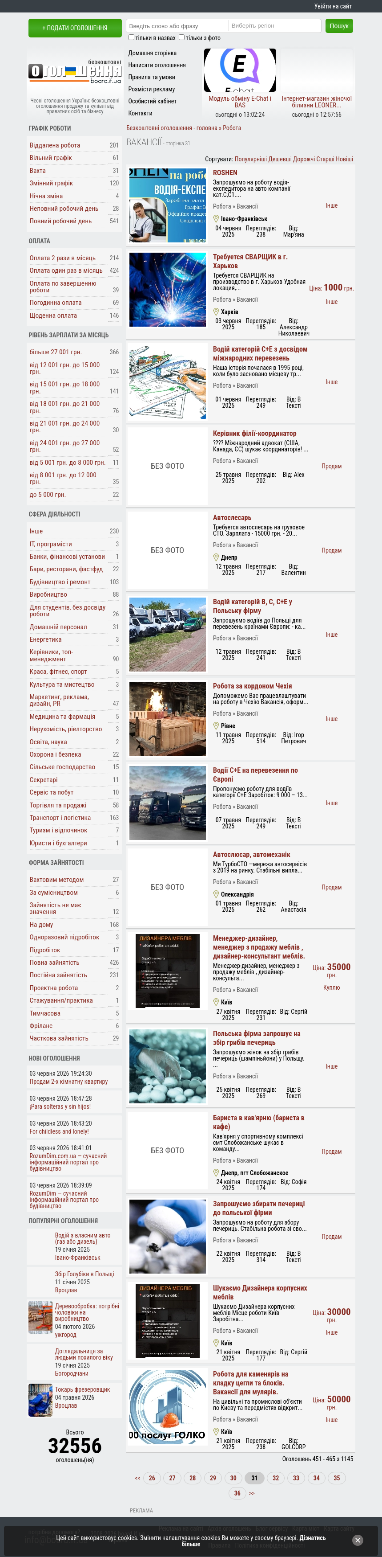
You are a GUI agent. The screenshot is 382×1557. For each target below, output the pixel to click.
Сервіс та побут (52, 792)
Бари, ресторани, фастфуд (66, 569)
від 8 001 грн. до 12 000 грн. (63, 478)
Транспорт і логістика (60, 818)
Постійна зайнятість (58, 975)
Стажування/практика (61, 1000)
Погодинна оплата (56, 303)
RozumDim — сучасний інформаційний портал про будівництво (64, 1199)
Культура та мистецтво (62, 684)
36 (237, 1493)
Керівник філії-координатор (255, 433)
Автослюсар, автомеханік (251, 854)
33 (296, 1478)
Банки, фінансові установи (67, 557)
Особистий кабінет (153, 101)
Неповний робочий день (64, 209)
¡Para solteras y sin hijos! (60, 1106)
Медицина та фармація (63, 717)
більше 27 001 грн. (56, 352)
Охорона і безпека (55, 754)
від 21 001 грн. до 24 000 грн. (65, 426)
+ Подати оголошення (74, 28)
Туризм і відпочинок (59, 830)
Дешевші (280, 159)
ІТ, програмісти (51, 544)
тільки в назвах (156, 37)
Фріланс (41, 1026)
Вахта (38, 171)
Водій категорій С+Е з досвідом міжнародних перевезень (260, 353)
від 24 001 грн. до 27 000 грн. (65, 446)
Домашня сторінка (153, 53)
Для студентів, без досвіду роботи (68, 610)
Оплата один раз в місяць (66, 270)
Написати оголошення (157, 65)
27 (172, 1478)
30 (233, 1478)
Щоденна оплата (53, 315)
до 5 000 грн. (48, 495)
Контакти (141, 113)
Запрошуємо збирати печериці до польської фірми (259, 1208)
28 (192, 1478)
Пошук (339, 25)
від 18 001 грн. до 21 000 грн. (65, 407)
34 (317, 1478)
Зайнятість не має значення (55, 908)
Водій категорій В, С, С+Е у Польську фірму (252, 606)
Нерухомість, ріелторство (66, 729)
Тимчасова (45, 1013)
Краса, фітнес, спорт (58, 672)
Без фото (167, 466)
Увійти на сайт (333, 6)
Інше (36, 531)
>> (251, 1493)
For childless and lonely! (59, 1131)
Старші (325, 159)
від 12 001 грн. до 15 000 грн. (65, 368)
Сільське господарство (63, 767)
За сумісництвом (54, 893)
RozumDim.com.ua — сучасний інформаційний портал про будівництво (68, 1162)
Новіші (344, 159)
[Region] (282, 25)
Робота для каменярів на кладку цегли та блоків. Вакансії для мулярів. (251, 1383)
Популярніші (251, 159)
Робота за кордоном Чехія (252, 686)
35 (337, 1478)
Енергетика (46, 639)
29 (213, 1478)
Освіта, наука (48, 742)
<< (138, 1478)
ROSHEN (225, 172)
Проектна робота (54, 988)
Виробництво (49, 594)
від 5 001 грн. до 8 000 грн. (68, 463)
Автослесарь (232, 517)
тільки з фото (203, 37)
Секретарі (44, 780)
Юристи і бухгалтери (58, 843)
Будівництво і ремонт (60, 582)
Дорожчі (304, 159)
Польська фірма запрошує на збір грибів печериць (257, 1038)
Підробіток (45, 950)
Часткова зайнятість (59, 1038)
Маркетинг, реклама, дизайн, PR (59, 700)
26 (152, 1478)
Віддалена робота (55, 145)
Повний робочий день (61, 221)
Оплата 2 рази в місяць (63, 258)
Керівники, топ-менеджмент (51, 655)
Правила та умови (152, 77)
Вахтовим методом (57, 880)
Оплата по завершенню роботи (63, 286)
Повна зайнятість (55, 963)
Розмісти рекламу (152, 89)
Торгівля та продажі (58, 805)
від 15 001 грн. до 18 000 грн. (65, 387)
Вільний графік (51, 158)
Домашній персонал (58, 627)
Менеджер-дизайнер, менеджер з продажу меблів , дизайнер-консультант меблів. (259, 947)
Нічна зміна (46, 196)
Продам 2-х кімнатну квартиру (69, 1081)
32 (276, 1478)
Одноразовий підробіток (65, 937)
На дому (41, 925)
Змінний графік (51, 183)
